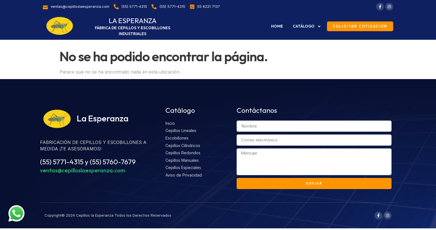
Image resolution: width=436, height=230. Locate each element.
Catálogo (307, 26)
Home (277, 26)
